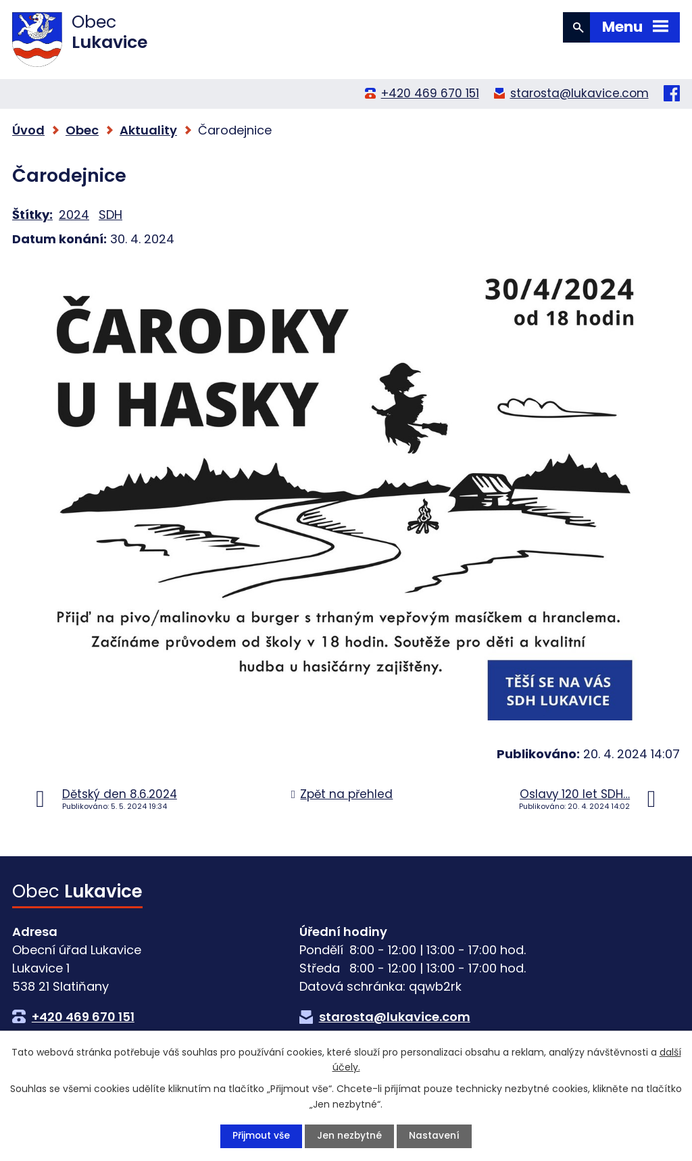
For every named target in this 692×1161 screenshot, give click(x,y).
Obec (82, 130)
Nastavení (435, 1136)
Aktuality (148, 130)
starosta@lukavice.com (579, 93)
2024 (74, 214)
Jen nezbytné (349, 1136)
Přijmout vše (261, 1136)
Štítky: (32, 214)
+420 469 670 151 (430, 93)
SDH (110, 214)
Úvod (28, 130)
